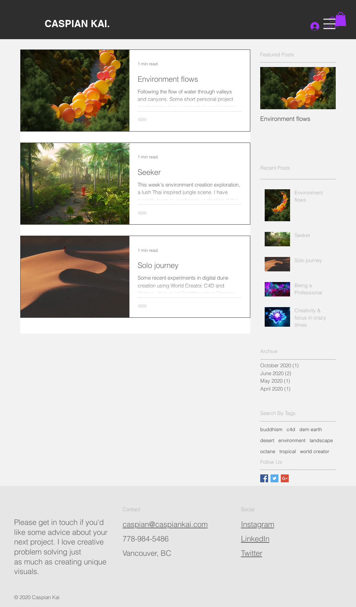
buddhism (271, 429)
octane (267, 451)
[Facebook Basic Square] (264, 478)
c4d (291, 429)
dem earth (310, 429)
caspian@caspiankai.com (165, 524)
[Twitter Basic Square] (274, 478)
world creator (314, 451)
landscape (321, 440)
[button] (329, 24)
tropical (287, 451)
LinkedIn (255, 538)
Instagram (257, 524)
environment (292, 440)
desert (267, 440)
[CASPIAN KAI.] (77, 23)
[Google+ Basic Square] (285, 478)
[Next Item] (325, 88)
